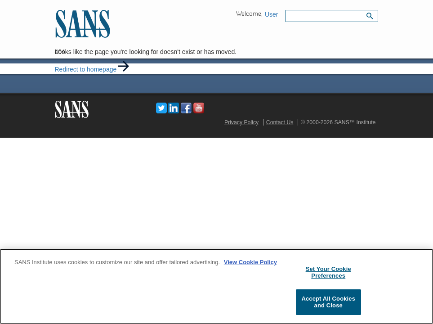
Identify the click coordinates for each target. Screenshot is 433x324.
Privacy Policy (241, 122)
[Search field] (332, 16)
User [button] (271, 14)
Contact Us (280, 122)
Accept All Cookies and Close (328, 302)
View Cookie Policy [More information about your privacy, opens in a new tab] (250, 262)
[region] (216, 286)
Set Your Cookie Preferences (328, 272)
